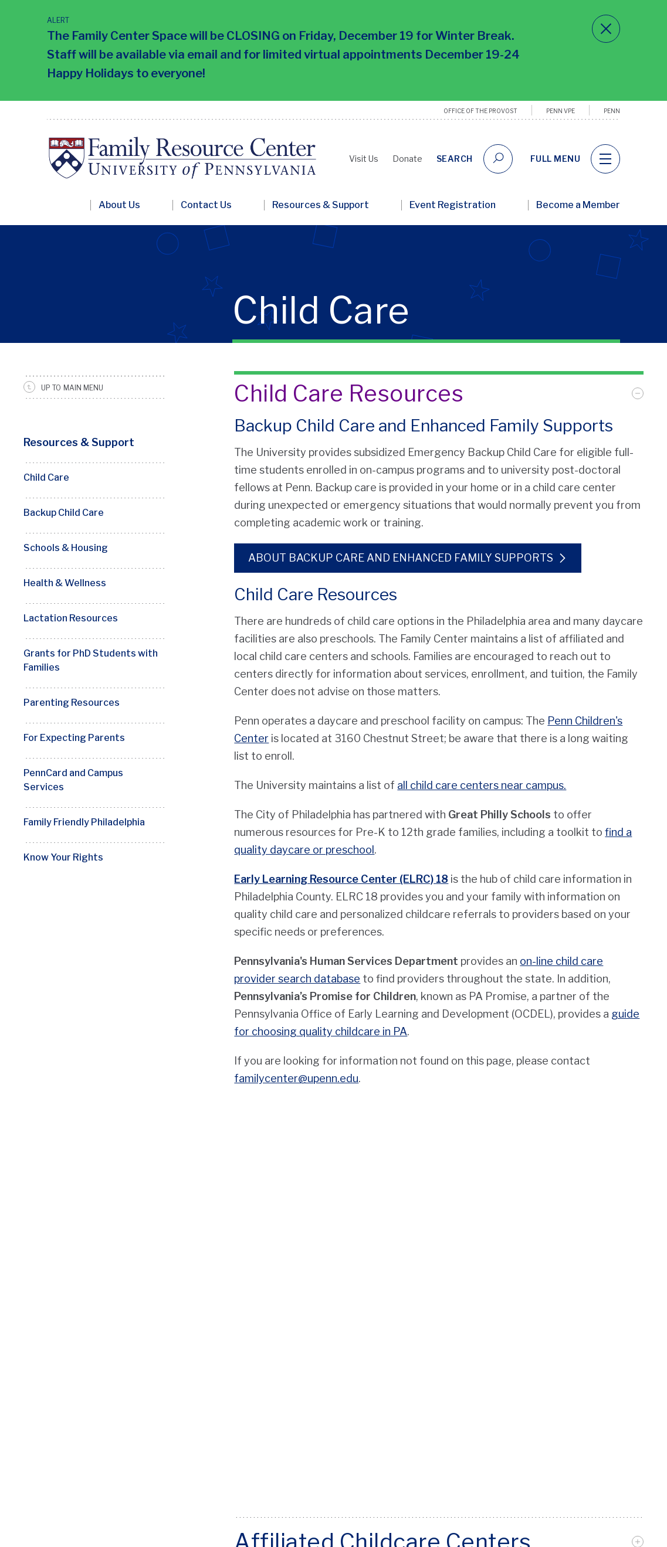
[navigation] (605, 159)
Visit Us (363, 159)
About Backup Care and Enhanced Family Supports (400, 558)
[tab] (439, 393)
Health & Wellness (64, 583)
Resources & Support (320, 205)
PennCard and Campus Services (73, 780)
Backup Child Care (63, 512)
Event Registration (452, 205)
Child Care (46, 477)
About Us (119, 205)
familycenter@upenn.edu (296, 1078)
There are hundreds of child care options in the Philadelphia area (392, 621)
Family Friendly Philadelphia (84, 822)
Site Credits (193, 1534)
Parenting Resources (71, 702)
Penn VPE (560, 110)
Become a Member (578, 205)
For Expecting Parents (74, 737)
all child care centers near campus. (481, 785)
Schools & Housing (65, 547)
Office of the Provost (480, 110)
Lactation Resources (70, 618)
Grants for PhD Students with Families (90, 660)
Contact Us (206, 205)
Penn (612, 110)
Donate (407, 159)
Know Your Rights (63, 857)
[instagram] (605, 1463)
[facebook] (564, 1463)
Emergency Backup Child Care (482, 452)
